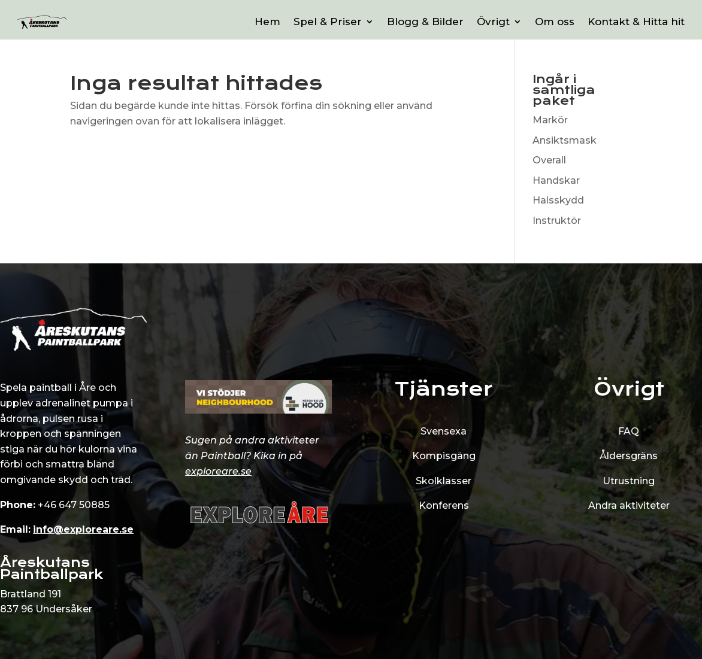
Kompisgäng (444, 455)
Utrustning (629, 481)
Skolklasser (443, 481)
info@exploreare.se (83, 529)
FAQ (628, 431)
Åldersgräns (629, 455)
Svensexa (443, 431)
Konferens (444, 505)
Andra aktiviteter (629, 505)
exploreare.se (218, 471)
